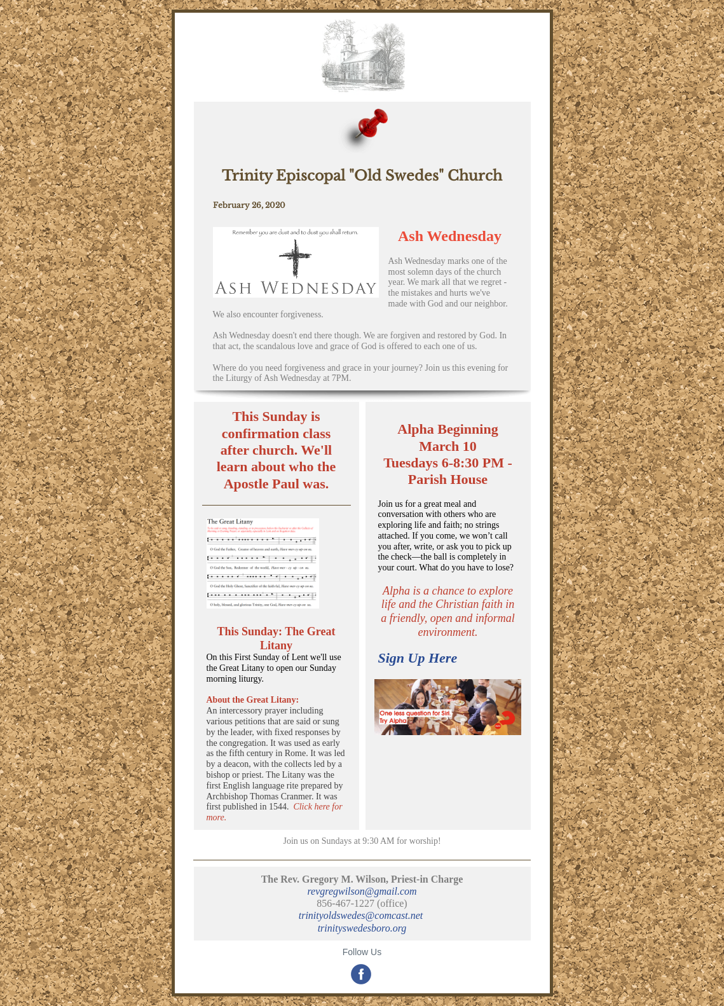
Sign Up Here (418, 658)
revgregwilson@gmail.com (361, 891)
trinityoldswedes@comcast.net (362, 915)
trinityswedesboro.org (362, 928)
